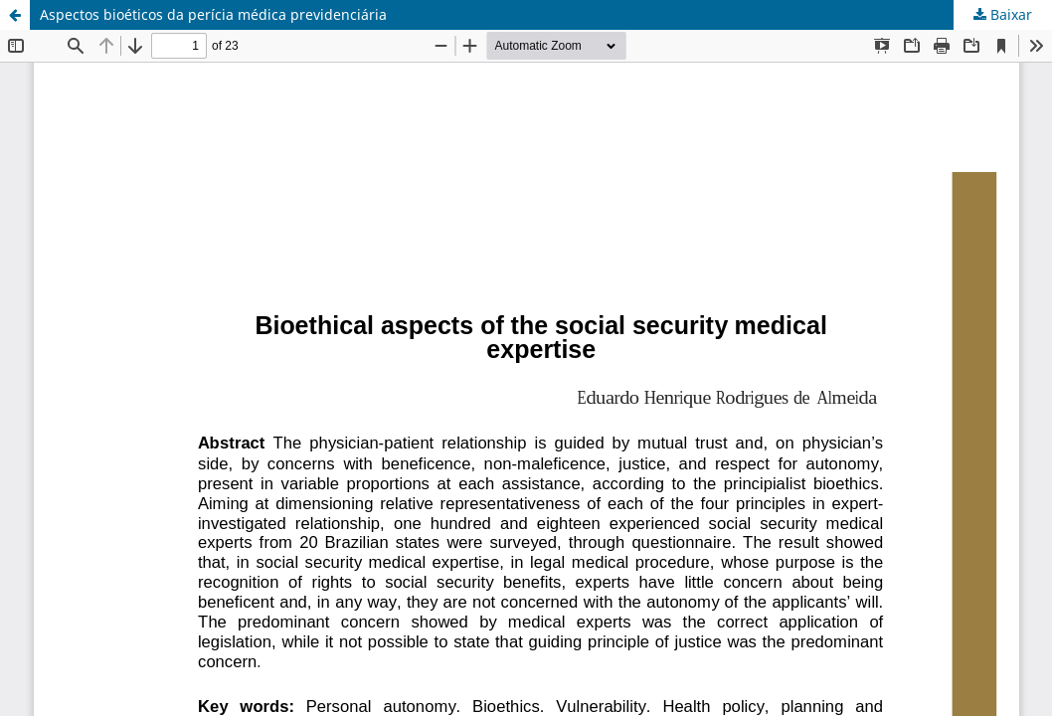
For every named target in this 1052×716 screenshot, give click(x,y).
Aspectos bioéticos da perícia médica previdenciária (213, 14)
